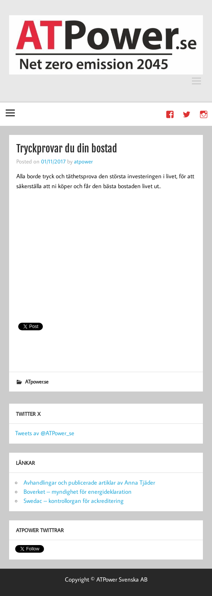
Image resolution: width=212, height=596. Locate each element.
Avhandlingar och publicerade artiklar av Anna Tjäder (89, 482)
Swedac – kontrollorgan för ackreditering (74, 500)
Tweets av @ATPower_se (44, 433)
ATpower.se (37, 381)
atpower (83, 161)
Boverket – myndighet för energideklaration (78, 491)
